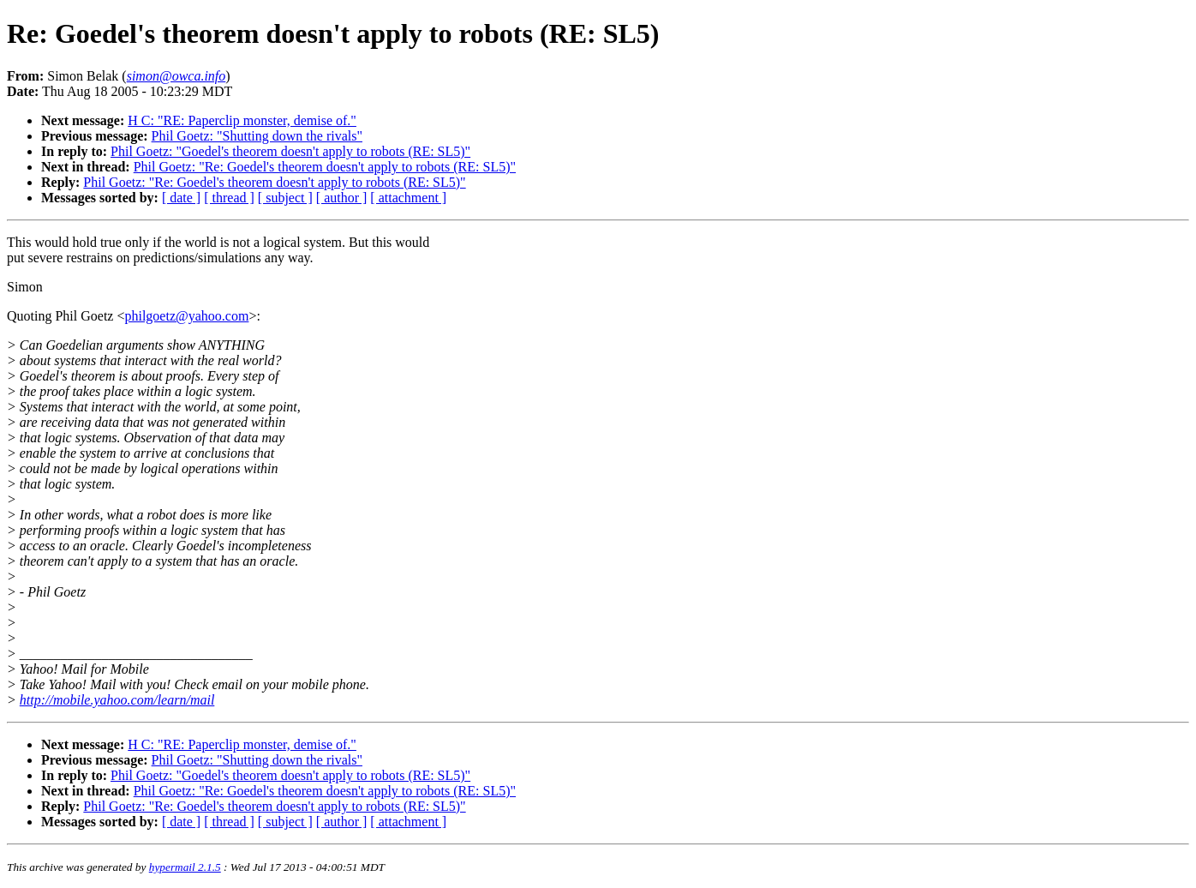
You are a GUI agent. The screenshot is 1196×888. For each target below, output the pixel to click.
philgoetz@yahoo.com (186, 316)
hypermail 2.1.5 (185, 867)
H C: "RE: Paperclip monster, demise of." (242, 120)
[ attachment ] (408, 197)
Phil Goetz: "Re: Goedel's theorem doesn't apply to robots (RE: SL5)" (325, 166)
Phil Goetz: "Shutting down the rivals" (257, 136)
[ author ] (342, 197)
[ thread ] (229, 197)
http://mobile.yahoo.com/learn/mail (117, 700)
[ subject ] (285, 197)
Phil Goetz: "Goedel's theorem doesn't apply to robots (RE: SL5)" (290, 151)
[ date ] (181, 197)
